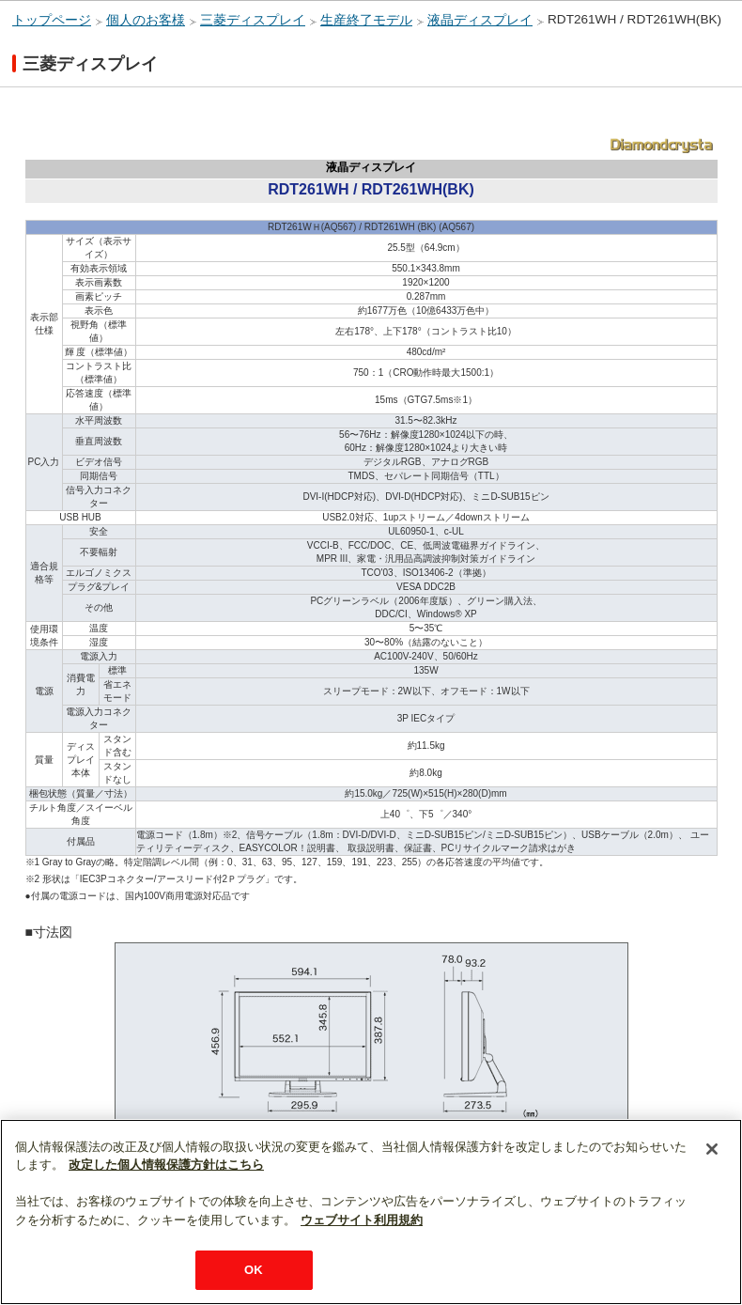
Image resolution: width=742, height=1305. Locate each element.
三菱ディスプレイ (252, 20)
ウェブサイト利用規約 (362, 1220)
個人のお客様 (145, 20)
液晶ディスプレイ (480, 20)
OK (253, 1270)
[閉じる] (712, 1149)
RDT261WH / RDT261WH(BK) (634, 19)
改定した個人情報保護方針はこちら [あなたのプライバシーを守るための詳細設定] (166, 1164)
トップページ (51, 20)
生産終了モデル (366, 20)
